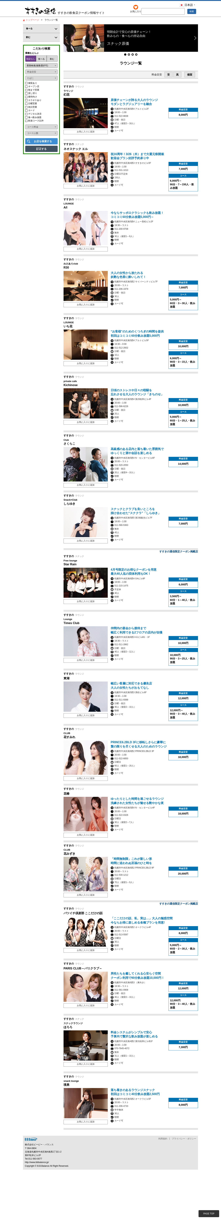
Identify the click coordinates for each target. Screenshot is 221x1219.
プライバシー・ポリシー (184, 1188)
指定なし (30, 59)
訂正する (41, 148)
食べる (41, 59)
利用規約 (162, 1188)
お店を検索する (43, 141)
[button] (66, 38)
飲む (52, 59)
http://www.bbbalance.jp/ (37, 1212)
